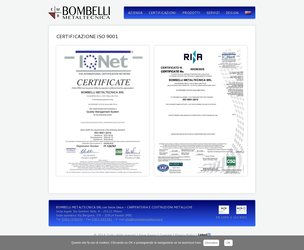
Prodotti (191, 12)
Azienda (135, 12)
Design (232, 12)
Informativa (211, 242)
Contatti (166, 235)
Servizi (213, 12)
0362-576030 (72, 219)
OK (228, 242)
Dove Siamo (147, 235)
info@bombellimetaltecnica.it (144, 219)
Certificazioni (162, 12)
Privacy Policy (185, 235)
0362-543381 (101, 219)
